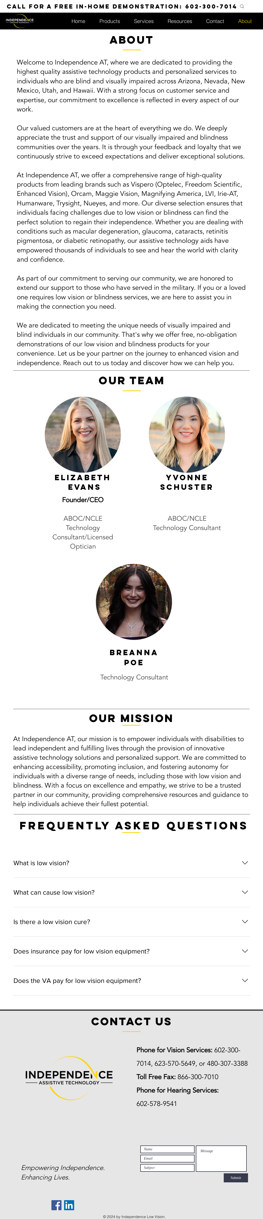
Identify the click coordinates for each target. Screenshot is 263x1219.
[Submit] (236, 1177)
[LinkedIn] (69, 1205)
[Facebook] (56, 1205)
